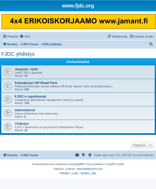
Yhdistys (22, 124)
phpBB (79, 164)
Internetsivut (25, 110)
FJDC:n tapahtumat (30, 96)
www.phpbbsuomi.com (89, 168)
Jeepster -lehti (26, 69)
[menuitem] (25, 36)
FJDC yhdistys (18, 54)
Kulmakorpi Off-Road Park (36, 83)
